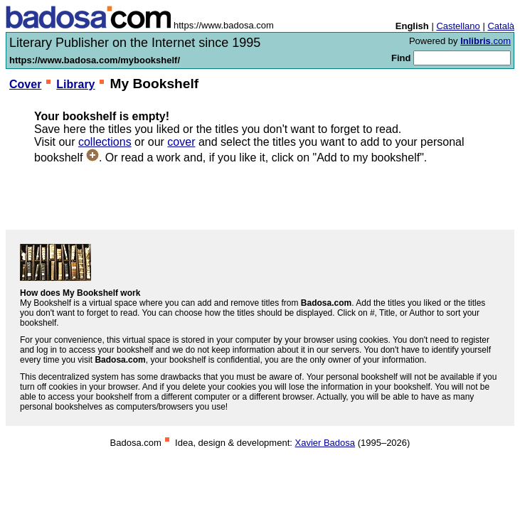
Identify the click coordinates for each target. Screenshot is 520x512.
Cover (25, 84)
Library (75, 84)
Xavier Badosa (325, 442)
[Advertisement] (260, 197)
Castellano (457, 26)
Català (500, 26)
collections (105, 142)
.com (485, 41)
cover (181, 142)
